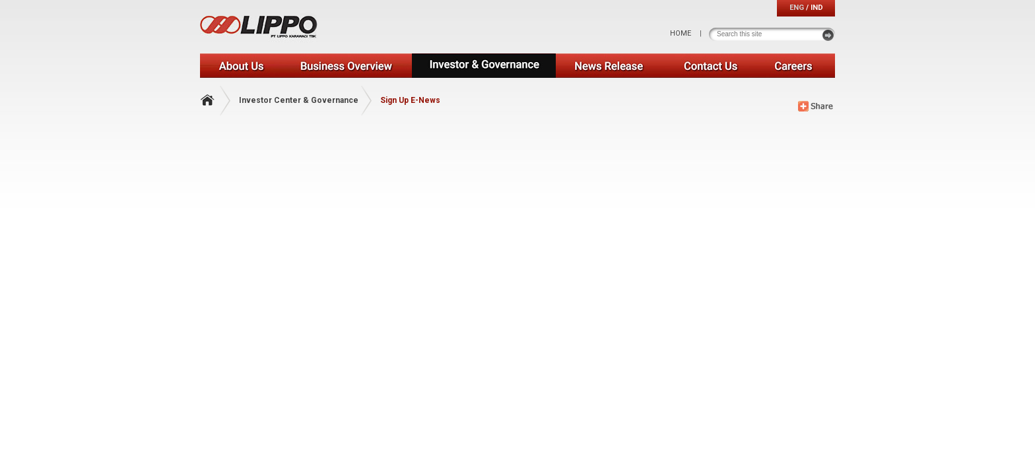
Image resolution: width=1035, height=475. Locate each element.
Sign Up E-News (410, 100)
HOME (680, 33)
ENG (796, 7)
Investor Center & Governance (298, 100)
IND (817, 7)
